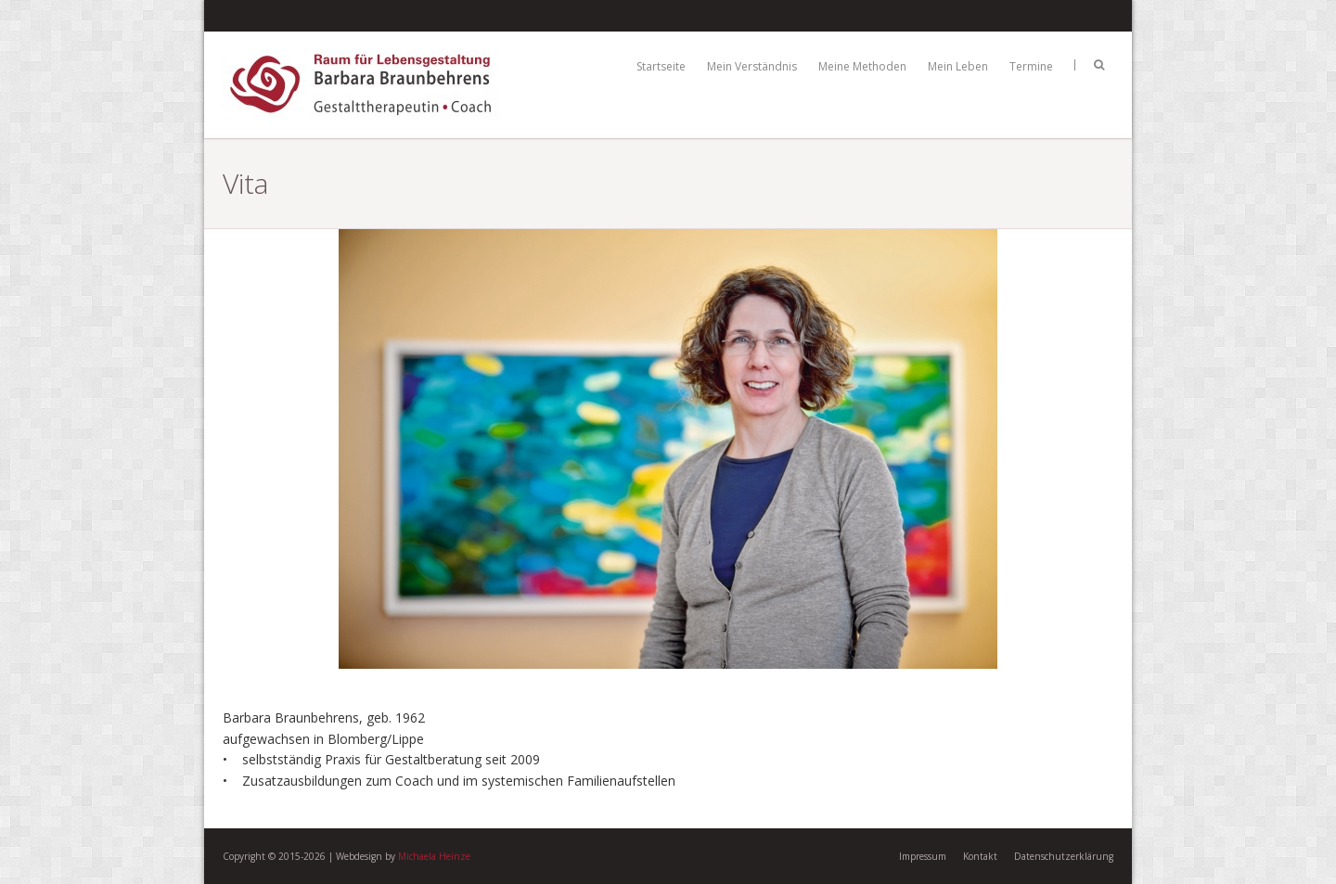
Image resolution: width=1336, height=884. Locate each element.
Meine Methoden (862, 66)
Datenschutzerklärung (1063, 856)
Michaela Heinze (434, 856)
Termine (1031, 66)
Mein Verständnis (752, 66)
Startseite (661, 66)
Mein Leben (958, 66)
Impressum (922, 856)
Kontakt (980, 856)
